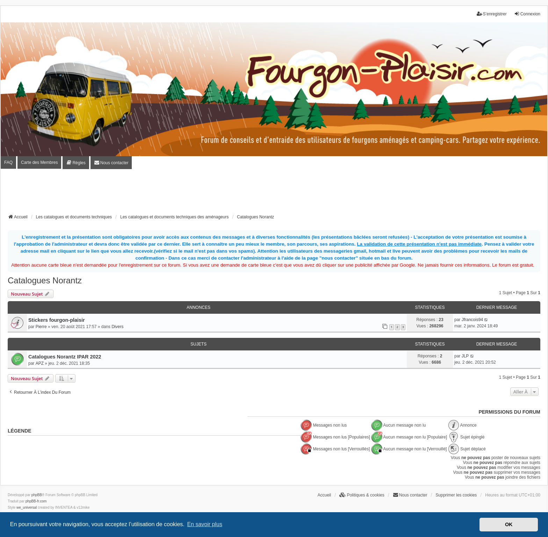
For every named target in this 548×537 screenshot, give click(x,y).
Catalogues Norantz (45, 280)
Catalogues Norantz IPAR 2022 (64, 357)
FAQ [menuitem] (8, 162)
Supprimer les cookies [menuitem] (456, 495)
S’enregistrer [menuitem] (492, 13)
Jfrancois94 (472, 319)
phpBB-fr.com (36, 501)
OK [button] (509, 524)
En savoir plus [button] (204, 524)
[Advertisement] (274, 193)
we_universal (26, 507)
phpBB (36, 495)
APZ (40, 363)
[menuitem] (76, 162)
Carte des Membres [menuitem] (39, 162)
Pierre (41, 326)
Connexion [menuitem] (527, 13)
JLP (465, 356)
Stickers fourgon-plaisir (56, 320)
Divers (117, 326)
